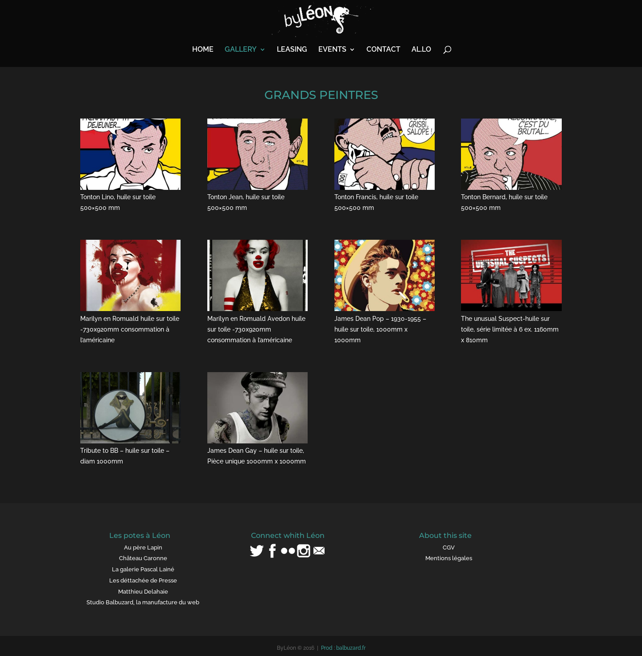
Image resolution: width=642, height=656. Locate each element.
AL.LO (421, 49)
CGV (449, 547)
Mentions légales (448, 558)
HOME (203, 49)
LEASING (292, 49)
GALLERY (241, 49)
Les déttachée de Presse (143, 580)
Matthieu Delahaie (143, 591)
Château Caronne (143, 558)
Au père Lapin (143, 547)
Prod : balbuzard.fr (343, 648)
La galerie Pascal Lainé (143, 569)
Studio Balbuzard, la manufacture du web (142, 602)
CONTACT (383, 49)
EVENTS (332, 49)
